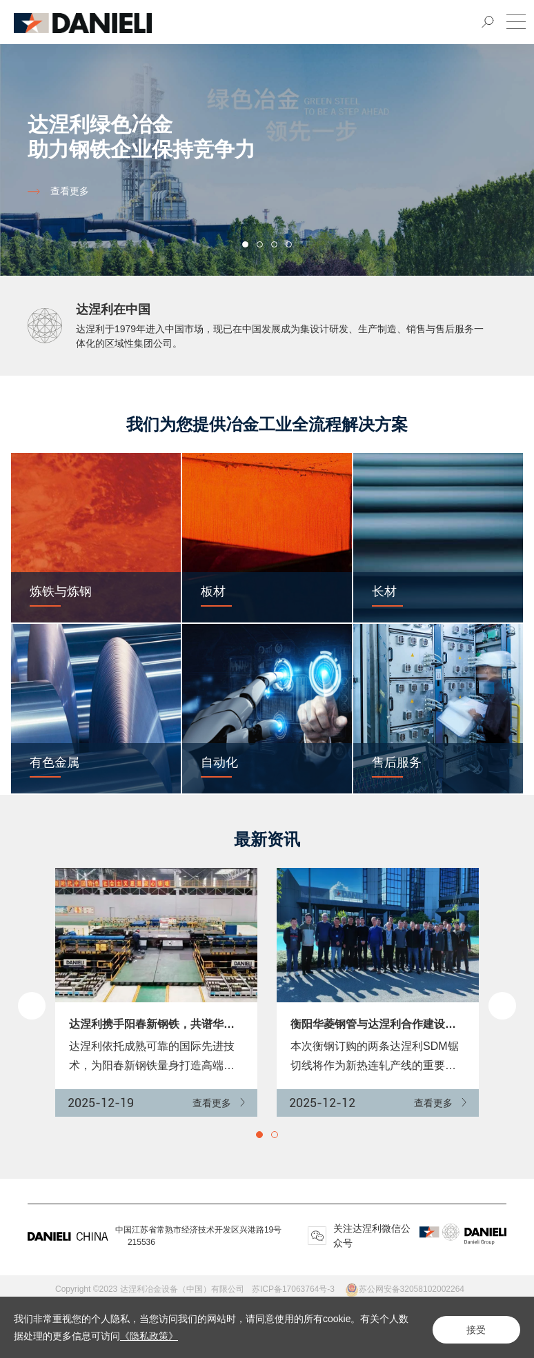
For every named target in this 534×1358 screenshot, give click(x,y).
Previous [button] (32, 1006)
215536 (141, 1242)
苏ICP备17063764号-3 (298, 1289)
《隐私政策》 (159, 1335)
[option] (267, 156)
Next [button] (527, 156)
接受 (472, 1327)
